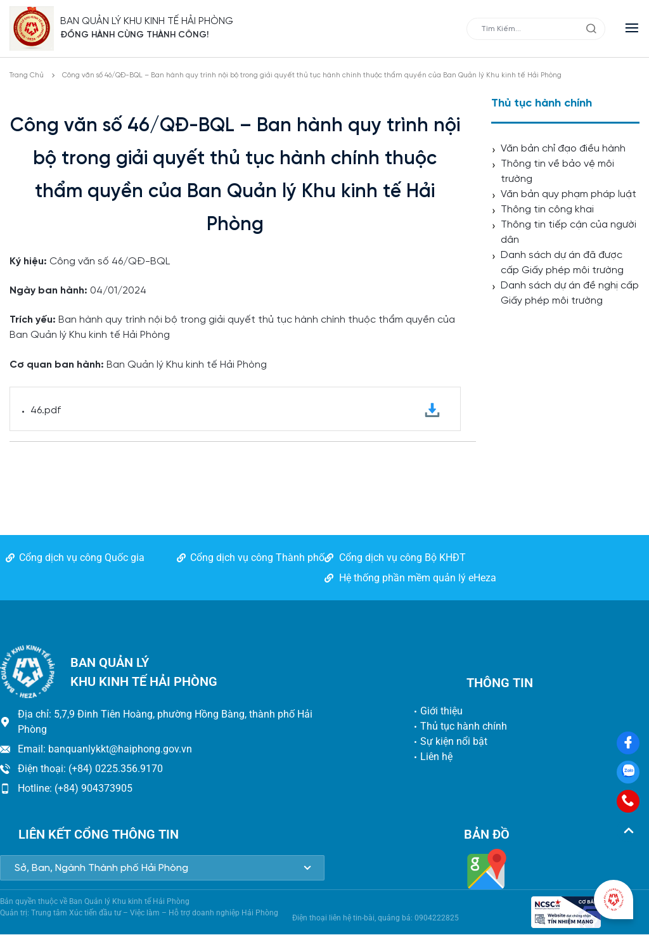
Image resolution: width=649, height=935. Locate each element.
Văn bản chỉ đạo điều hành (563, 148)
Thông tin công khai (547, 209)
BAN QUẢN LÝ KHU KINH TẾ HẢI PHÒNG (147, 21)
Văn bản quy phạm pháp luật (568, 194)
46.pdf (235, 410)
